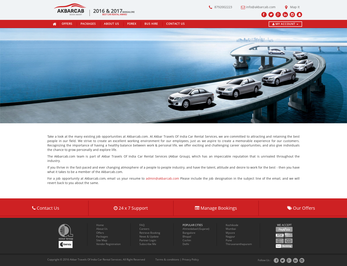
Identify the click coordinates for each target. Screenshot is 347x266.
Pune (229, 240)
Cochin (187, 240)
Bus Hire (151, 24)
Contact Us (175, 24)
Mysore (230, 233)
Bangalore (189, 233)
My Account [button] (285, 24)
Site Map (101, 240)
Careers (144, 229)
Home (100, 225)
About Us (111, 24)
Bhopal (187, 236)
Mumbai (231, 229)
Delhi (186, 244)
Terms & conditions (167, 259)
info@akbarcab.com (257, 7)
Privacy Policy (190, 259)
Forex (131, 24)
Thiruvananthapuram (239, 244)
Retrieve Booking (149, 233)
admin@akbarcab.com (162, 178)
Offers (67, 24)
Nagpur (230, 236)
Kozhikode (232, 225)
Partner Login (147, 240)
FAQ (142, 225)
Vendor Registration (108, 244)
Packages (88, 24)
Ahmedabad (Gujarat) (196, 229)
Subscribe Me (147, 244)
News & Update (149, 236)
